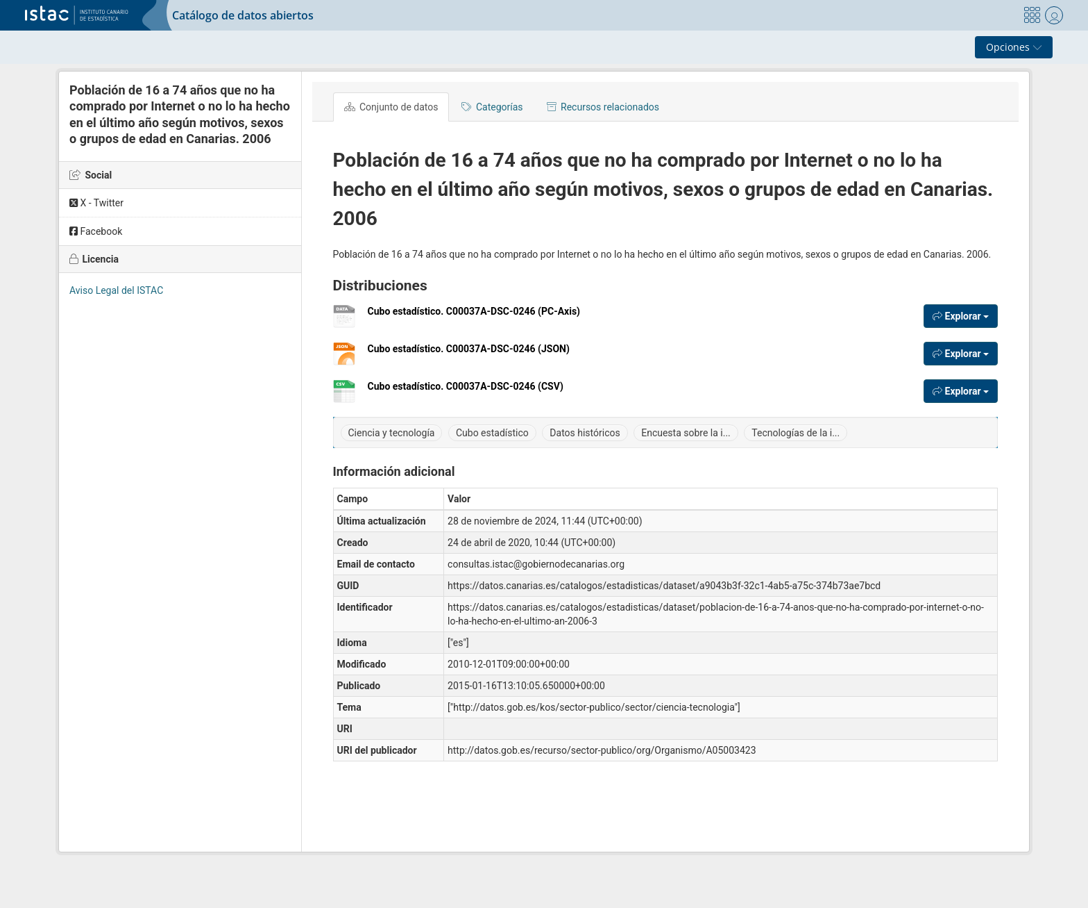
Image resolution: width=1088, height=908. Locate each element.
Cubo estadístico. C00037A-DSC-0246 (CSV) (465, 391)
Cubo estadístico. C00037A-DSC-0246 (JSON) (469, 353)
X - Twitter (96, 202)
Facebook (95, 231)
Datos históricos (585, 432)
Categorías (491, 107)
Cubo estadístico (492, 432)
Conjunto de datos (391, 107)
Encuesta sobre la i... (686, 432)
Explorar (961, 316)
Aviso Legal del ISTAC (116, 290)
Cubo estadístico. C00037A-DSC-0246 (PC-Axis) (474, 316)
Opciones (1014, 46)
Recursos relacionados (603, 107)
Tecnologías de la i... (795, 432)
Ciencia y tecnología (391, 432)
